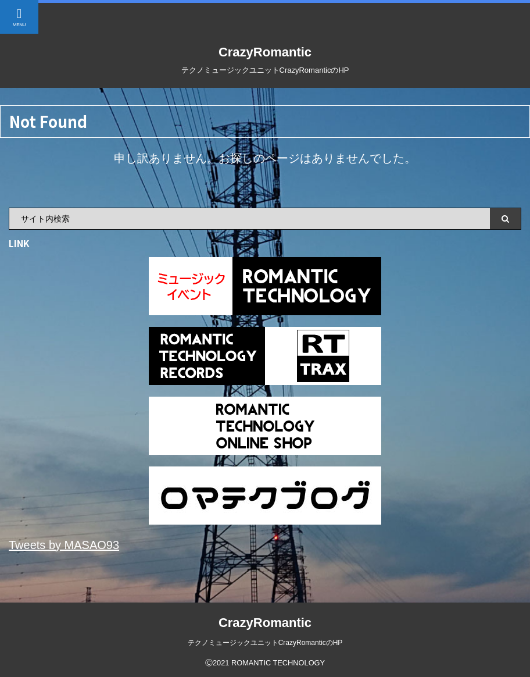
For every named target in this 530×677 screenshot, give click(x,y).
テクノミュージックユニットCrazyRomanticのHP (265, 643)
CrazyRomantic (265, 52)
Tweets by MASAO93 (64, 545)
